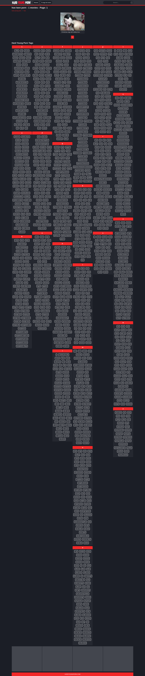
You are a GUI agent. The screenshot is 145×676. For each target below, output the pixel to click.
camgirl (35, 68)
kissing (85, 221)
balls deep (16, 286)
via (117, 296)
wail (118, 326)
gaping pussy (65, 175)
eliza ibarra (37, 321)
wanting (117, 351)
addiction (28, 175)
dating (47, 179)
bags (15, 268)
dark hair (44, 168)
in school (58, 432)
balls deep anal (26, 286)
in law (55, 425)
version (118, 268)
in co (62, 404)
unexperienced (119, 186)
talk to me (117, 71)
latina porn (86, 314)
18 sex (27, 68)
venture (120, 251)
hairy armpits (58, 261)
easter (41, 247)
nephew (84, 507)
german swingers (62, 210)
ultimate (128, 119)
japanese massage (83, 128)
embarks (46, 325)
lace (87, 268)
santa (101, 265)
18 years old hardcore (19, 117)
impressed (67, 390)
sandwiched (106, 258)
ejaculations (46, 303)
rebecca (109, 224)
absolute (18, 147)
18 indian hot (26, 61)
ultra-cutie (119, 126)
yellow (123, 419)
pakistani (108, 71)
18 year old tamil (21, 96)
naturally (79, 476)
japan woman (86, 71)
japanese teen (82, 160)
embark (49, 321)
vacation (118, 226)
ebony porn (46, 272)
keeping (77, 193)
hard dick (66, 325)
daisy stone (47, 154)
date (41, 179)
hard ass (57, 321)
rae (96, 140)
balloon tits (19, 282)
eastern (48, 247)
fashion (65, 124)
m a (75, 351)
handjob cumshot (65, 286)
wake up (123, 333)
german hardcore (62, 200)
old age (78, 590)
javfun (75, 181)
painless (107, 64)
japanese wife (79, 170)
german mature (58, 207)
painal (100, 61)
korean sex (87, 253)
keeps (83, 193)
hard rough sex (59, 342)
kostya (77, 256)
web (122, 382)
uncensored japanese (120, 147)
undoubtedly (126, 168)
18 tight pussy (19, 71)
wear (130, 375)
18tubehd (19, 121)
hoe (25, 10)
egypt (38, 286)
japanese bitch (82, 93)
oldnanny (87, 618)
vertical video (126, 268)
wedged (117, 404)
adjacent (15, 182)
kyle (83, 260)
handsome (58, 293)
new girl (86, 525)
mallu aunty (88, 425)
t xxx (125, 50)
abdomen (17, 136)
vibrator (117, 300)
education (38, 282)
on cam (87, 625)
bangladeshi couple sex (22, 335)
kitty (77, 235)
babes (27, 240)
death (43, 193)
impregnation (58, 390)
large (87, 293)
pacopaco (103, 54)
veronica (128, 265)
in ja (56, 421)
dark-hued (46, 172)
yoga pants (120, 426)
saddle (102, 240)
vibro (123, 300)
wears (123, 379)
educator (46, 282)
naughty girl (78, 490)
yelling (118, 419)
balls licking (18, 293)
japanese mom (87, 135)
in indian (69, 418)
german (57, 196)
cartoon (47, 107)
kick (80, 200)
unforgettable (119, 189)
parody (108, 117)
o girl (76, 551)
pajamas (97, 71)
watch (122, 365)
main (83, 386)
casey (42, 124)
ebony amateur (38, 265)
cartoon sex (47, 117)
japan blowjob (77, 68)
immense (65, 372)
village (118, 318)
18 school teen (19, 68)
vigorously (126, 314)
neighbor (82, 500)
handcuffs (66, 282)
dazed (36, 189)
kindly (76, 207)
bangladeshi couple (22, 332)
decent (41, 196)
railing (95, 143)
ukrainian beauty (123, 108)
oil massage (88, 576)
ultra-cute (129, 122)
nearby (78, 493)
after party (17, 228)
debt (48, 193)
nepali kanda (78, 504)
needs (76, 500)
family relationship (62, 93)
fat (56, 131)
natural (88, 465)
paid (98, 57)
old (88, 586)
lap (83, 293)
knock (75, 242)
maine (88, 386)
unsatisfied (126, 203)
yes (129, 419)
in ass (67, 397)
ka (75, 189)
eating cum (37, 258)
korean (88, 249)
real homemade (99, 196)
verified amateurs (123, 254)
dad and (44, 136)
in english (59, 407)
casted (44, 128)
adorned (15, 186)
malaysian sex (78, 418)
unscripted (119, 207)
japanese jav (82, 124)
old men (86, 604)
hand (58, 279)
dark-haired (38, 172)
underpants (128, 161)
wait (128, 326)
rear (96, 224)
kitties (89, 232)
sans (96, 265)
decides (45, 200)
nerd (90, 507)
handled (56, 289)
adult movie (24, 189)
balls (26, 282)
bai (19, 268)
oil (82, 576)
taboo (121, 54)
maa (90, 351)
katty (84, 189)
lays (80, 328)
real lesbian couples (102, 203)
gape (64, 168)
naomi (82, 462)
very (116, 272)
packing (96, 54)
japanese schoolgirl (82, 149)
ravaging (98, 161)
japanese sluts (87, 152)
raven (104, 161)
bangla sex (17, 321)
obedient (82, 551)
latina (80, 311)
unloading (126, 200)
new (89, 521)
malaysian (86, 411)
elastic (36, 307)
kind (83, 203)
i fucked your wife (63, 354)
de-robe (42, 189)
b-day (16, 240)
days (49, 186)
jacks (87, 50)
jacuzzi (78, 54)
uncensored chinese (123, 140)
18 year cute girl (25, 75)
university (119, 200)
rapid (102, 154)
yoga (127, 423)
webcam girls (118, 393)
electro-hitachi (45, 311)
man (77, 435)
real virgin (96, 217)
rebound (105, 228)
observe (86, 555)
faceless (66, 61)
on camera (78, 629)
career (36, 96)
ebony (44, 261)
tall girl (120, 79)
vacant (128, 222)
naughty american (82, 486)
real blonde (103, 175)
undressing (119, 175)
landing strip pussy (86, 286)
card (43, 93)
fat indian (65, 135)
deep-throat (37, 224)
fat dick (59, 135)
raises (97, 147)
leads (83, 332)
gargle (62, 179)
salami (98, 247)
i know (57, 358)
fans (61, 114)
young (127, 426)
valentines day (127, 237)
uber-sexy (120, 101)
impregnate (58, 386)
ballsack (26, 293)
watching (123, 368)
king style (84, 210)
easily (36, 247)
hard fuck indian (58, 332)
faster (69, 128)
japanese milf (77, 135)
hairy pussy (59, 268)
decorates (36, 203)
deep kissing (46, 214)
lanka (90, 289)
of (81, 565)
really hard (109, 221)
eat (40, 251)
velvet (128, 244)
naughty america (82, 483)
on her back (86, 629)
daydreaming (41, 186)
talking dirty (119, 75)
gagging (57, 150)
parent (97, 114)
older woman (86, 615)
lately (77, 303)
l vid (78, 268)
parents (103, 114)
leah (88, 332)
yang (129, 412)
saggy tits (103, 244)
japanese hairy (82, 117)
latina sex (87, 318)
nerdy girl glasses (85, 511)
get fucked (65, 217)
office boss (79, 572)
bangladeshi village (22, 346)
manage (79, 442)
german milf (68, 207)
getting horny (66, 232)
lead (89, 328)
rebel (99, 228)
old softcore (80, 607)
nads (75, 451)
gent (62, 189)
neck (88, 493)
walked (122, 337)
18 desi (15, 57)
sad (97, 240)
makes (83, 393)
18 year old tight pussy (22, 100)
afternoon (21, 232)
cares (42, 96)
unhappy (128, 189)
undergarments (119, 161)
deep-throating (46, 224)
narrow (88, 462)
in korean (62, 421)
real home (106, 193)
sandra (98, 258)
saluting (103, 251)
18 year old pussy (22, 93)
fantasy (57, 121)
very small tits (118, 289)
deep (49, 203)
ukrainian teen (120, 119)
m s (80, 351)
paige (102, 57)
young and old (119, 430)
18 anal (27, 50)
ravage (103, 158)
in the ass (62, 439)
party (97, 131)
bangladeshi (22, 328)
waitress (123, 330)
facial (66, 64)
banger (15, 307)
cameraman (45, 64)
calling (37, 57)
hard (58, 311)
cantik (36, 86)
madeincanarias (79, 368)
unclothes (118, 150)
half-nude (66, 268)
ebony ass (47, 265)
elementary (40, 318)
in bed (55, 400)
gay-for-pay (62, 186)
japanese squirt (83, 156)
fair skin (63, 75)
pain (108, 57)
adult (17, 189)
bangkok (28, 307)
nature (86, 476)
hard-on (66, 346)
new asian (79, 525)
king (82, 207)
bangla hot (17, 318)
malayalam (79, 407)
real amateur (99, 172)
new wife (79, 543)
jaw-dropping (87, 181)
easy (36, 251)
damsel (48, 158)
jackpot (82, 50)
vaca (123, 222)
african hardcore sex (21, 224)
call (36, 54)
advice (26, 210)
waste (116, 365)
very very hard (128, 289)
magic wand (79, 379)
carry (48, 103)
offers (83, 569)
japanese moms (82, 138)
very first (121, 272)
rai (100, 140)
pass (109, 131)
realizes (96, 221)
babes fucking (22, 244)
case (48, 121)
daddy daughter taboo (40, 150)
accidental (25, 150)
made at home (82, 361)
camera (38, 64)
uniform (120, 193)
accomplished (19, 161)
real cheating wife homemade (103, 179)
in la (68, 421)
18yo (25, 121)
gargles (68, 179)
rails (101, 143)
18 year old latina (21, 89)
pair (103, 68)
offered (77, 569)
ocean (76, 565)
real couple (103, 182)
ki (90, 196)
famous (63, 110)
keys (86, 196)
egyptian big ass (42, 293)
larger (83, 296)
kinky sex (83, 214)
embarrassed (42, 328)
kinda (87, 203)
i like (62, 358)
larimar (78, 300)
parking (102, 117)
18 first (28, 57)
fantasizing (59, 117)
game (68, 150)
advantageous (18, 207)
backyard (16, 265)
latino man (77, 325)
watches (117, 368)
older (88, 611)
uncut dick (127, 158)
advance (18, 203)
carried (42, 103)
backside (25, 261)
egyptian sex (38, 296)
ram (102, 147)
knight (77, 239)
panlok (102, 100)
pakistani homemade (102, 82)
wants (123, 351)
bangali (25, 300)
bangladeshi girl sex (22, 339)
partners (103, 128)
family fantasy (58, 89)
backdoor (28, 258)
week (122, 404)
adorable (28, 182)
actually (22, 172)
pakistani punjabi (102, 86)
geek (69, 186)
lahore (88, 275)
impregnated (66, 386)
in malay (61, 425)
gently (66, 193)
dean (48, 189)
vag (123, 226)
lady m (77, 275)
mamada (85, 428)
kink (90, 210)
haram (67, 307)
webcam (128, 390)
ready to (103, 168)
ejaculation (38, 303)
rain (106, 143)
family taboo (67, 100)
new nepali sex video (82, 535)
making (89, 393)
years (128, 416)
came (41, 61)
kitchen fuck (86, 228)
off (84, 565)
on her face (78, 632)
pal (105, 89)
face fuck (68, 50)
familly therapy (59, 86)
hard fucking (68, 332)
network (80, 518)
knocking (76, 246)
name (82, 458)
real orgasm (98, 207)
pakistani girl (108, 75)
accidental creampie (22, 154)
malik (75, 425)
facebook (56, 57)
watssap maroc (121, 372)
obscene (79, 555)
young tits (128, 440)
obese (88, 551)
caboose (37, 50)
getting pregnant (66, 235)
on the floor (78, 639)
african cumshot (25, 221)
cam (47, 57)
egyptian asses (42, 289)
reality (103, 217)
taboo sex (119, 57)
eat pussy (36, 254)
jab (77, 50)
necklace (76, 497)
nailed (89, 451)
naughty (86, 479)
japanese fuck (82, 103)
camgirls (42, 68)
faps (59, 124)
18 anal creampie (17, 54)
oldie (81, 618)
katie (79, 189)
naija (80, 451)
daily (35, 154)
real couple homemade (103, 186)
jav (83, 174)
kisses (79, 221)
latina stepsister (78, 321)
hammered (58, 275)
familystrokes (67, 107)
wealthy (125, 375)
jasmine (87, 170)
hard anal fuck (62, 314)
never (86, 518)
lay (75, 328)
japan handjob (87, 68)
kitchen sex (77, 232)
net (81, 514)
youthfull (120, 451)
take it (129, 61)
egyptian (44, 286)
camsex (42, 71)
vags (129, 233)
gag (62, 147)
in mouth (68, 425)
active (21, 168)
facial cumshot (66, 68)
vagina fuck (123, 230)
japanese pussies (82, 145)
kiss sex (82, 217)
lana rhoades (80, 282)
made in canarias (78, 365)
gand (62, 158)
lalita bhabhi (80, 279)
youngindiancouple (120, 447)
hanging (56, 296)
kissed (88, 217)
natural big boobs (82, 469)
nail (85, 451)
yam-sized (118, 412)
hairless (56, 258)
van (129, 240)
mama (79, 428)
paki (103, 71)
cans (42, 82)
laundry (84, 325)
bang (21, 296)
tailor (124, 61)
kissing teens (87, 224)
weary (129, 379)
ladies (83, 272)
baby (26, 251)
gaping (57, 175)
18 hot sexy (17, 61)
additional (22, 179)
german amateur (65, 196)
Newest (36, 2)
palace (110, 89)
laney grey (83, 289)
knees (87, 235)
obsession (79, 562)
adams (28, 172)
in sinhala (66, 432)
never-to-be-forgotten (80, 521)
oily (84, 586)
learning (88, 342)
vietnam (128, 307)
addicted (21, 175)
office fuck (86, 572)
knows (89, 246)
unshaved (127, 207)
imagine (59, 372)
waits (129, 330)
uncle (130, 147)
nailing (77, 454)
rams (97, 150)
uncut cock (119, 158)
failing (56, 75)
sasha (105, 272)
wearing (117, 379)
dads (49, 150)
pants (95, 103)
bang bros (27, 296)
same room (99, 254)
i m (63, 361)
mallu (80, 425)
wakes (129, 333)
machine (86, 354)
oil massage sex (80, 579)
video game (128, 303)
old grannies (78, 600)
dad (39, 136)
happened (59, 300)
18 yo (28, 117)
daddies (43, 147)
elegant (38, 314)
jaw (81, 181)
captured (36, 89)
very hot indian (123, 279)
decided (39, 200)
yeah (118, 416)
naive (88, 454)
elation (42, 307)
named (88, 458)
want (129, 344)
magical (87, 379)
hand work (65, 279)
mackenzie (77, 358)
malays (87, 407)
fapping (68, 121)
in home (62, 418)
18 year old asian (21, 86)
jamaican (78, 57)
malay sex (77, 404)
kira (89, 214)
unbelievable (118, 129)
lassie (83, 300)
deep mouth (42, 217)
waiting (117, 330)
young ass (128, 430)
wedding (126, 400)
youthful (129, 447)
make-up (76, 393)
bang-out (18, 300)
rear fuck (101, 224)
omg (83, 622)
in (62, 397)
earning (37, 244)
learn (76, 342)
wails (123, 326)
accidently (26, 158)
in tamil (66, 435)
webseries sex (127, 397)
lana (87, 279)
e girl (37, 237)
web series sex (120, 390)
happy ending (59, 307)
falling (64, 82)
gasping (68, 182)
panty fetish (108, 103)
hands (69, 289)
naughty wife (87, 490)
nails (83, 454)
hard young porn (16, 10)
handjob (56, 286)
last (88, 300)
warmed (126, 354)
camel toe (48, 61)
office (88, 569)
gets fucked (67, 224)
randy (97, 154)
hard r (69, 339)
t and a (119, 50)
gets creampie (58, 224)
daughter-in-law (46, 182)
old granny (87, 600)
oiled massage (79, 583)
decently (48, 196)
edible (47, 279)
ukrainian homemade (123, 115)
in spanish (59, 435)
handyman (66, 293)
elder (48, 307)
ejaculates (45, 300)
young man (118, 437)
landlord (76, 289)
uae (117, 98)
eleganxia (45, 314)
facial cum (57, 68)
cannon (48, 79)
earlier (43, 240)
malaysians (88, 418)
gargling (56, 182)
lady (89, 272)
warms (123, 358)
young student (119, 440)
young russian (127, 437)
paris (109, 114)
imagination (68, 368)
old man (79, 604)
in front (66, 407)
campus (49, 68)
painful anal (99, 64)
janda (88, 61)
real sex (107, 210)
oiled (88, 579)
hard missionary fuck (59, 339)
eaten (43, 254)
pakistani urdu (98, 89)
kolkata (81, 249)
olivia (78, 622)
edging (42, 279)
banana (15, 296)
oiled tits (87, 583)
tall (130, 75)
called (47, 54)
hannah (69, 296)
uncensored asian (123, 136)
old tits (87, 607)
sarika (100, 272)
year (123, 416)
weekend (129, 404)
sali (103, 247)
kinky (76, 214)
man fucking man (85, 435)
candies (36, 79)
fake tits (66, 79)
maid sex (77, 386)
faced (62, 57)
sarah (96, 268)
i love (67, 358)
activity (27, 168)
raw (109, 161)
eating (48, 254)
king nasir (76, 210)
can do (35, 75)
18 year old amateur (22, 82)
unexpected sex (123, 182)
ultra (123, 122)
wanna (124, 344)
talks (125, 75)
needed (89, 497)
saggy (96, 244)
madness (88, 368)
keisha (89, 193)
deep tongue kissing (42, 221)
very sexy (128, 282)
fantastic (66, 117)
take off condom (119, 64)
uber (121, 98)
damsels (36, 161)
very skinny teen (123, 286)
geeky (57, 189)
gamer (55, 154)
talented (128, 68)
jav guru (76, 177)
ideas (61, 368)
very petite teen (119, 282)
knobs (88, 239)
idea (64, 365)
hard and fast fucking (62, 318)
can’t (41, 86)
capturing (43, 89)
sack (110, 237)
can (48, 71)
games (69, 154)
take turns (128, 64)
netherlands (88, 514)
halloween (59, 272)
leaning (83, 339)
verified (126, 251)
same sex (107, 254)
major (76, 390)
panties (108, 100)
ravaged (109, 158)
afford (28, 214)
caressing (45, 100)
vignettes (119, 314)
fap (62, 121)
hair (55, 251)
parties (109, 124)
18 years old (22, 114)
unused (123, 214)
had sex (57, 247)
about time (25, 143)
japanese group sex (82, 114)
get (70, 214)
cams (36, 71)
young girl (127, 433)
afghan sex (25, 217)
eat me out (47, 251)
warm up (119, 354)
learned (82, 342)
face (62, 50)
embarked (38, 325)
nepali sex (77, 507)
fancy (69, 110)
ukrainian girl (123, 112)
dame (36, 158)
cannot (37, 82)
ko (76, 249)
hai (68, 247)
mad (84, 358)
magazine (79, 375)
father (66, 138)
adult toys (17, 193)
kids (85, 200)
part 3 (96, 124)
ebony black (37, 268)
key (81, 196)
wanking (117, 344)
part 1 (102, 121)
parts (109, 128)
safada (108, 240)
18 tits (26, 71)
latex (88, 307)
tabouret (127, 57)
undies (118, 168)
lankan (78, 293)
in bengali (62, 400)
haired (68, 251)
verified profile (119, 265)
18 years (27, 103)
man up (79, 439)
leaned (77, 339)
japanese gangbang (82, 107)
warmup (129, 358)
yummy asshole (123, 454)
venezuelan (127, 247)
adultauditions (25, 193)
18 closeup (28, 54)
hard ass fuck (65, 321)
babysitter (15, 258)
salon (108, 247)
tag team (117, 61)
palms (97, 96)
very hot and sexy (126, 275)
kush (88, 256)
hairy (62, 258)
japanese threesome (82, 163)
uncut (127, 154)
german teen (57, 214)
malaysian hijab (82, 414)
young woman (123, 444)
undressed (119, 172)
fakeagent (57, 82)
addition (15, 179)
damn (41, 158)
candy (42, 79)
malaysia (78, 411)
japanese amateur (82, 86)
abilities (18, 140)
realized (109, 217)
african (16, 221)
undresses (127, 172)
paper (106, 107)
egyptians (46, 296)
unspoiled (127, 210)
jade (84, 54)
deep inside (37, 214)
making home (78, 397)
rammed (108, 147)
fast (65, 128)
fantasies (67, 114)
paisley (108, 68)
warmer (117, 358)
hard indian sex (62, 335)
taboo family (128, 54)
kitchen (78, 228)
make (81, 390)
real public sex (107, 207)
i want (68, 361)
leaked (82, 335)
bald (21, 272)
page (110, 54)
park (96, 117)
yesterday (120, 423)
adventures (19, 210)
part (97, 121)
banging (21, 307)
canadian (48, 75)
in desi (67, 404)
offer (89, 565)
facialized (63, 71)
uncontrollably (127, 150)
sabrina (105, 237)
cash (48, 124)
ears (48, 244)
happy (58, 303)
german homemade (62, 203)
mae (86, 372)
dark (38, 168)
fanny (56, 114)
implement (66, 382)
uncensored (123, 133)
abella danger (25, 136)
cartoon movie (38, 117)
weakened (117, 375)
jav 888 (88, 174)
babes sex (19, 251)
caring (36, 103)
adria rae (27, 186)
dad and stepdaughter (42, 143)
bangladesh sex (26, 325)
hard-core (59, 346)
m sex (84, 351)
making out (80, 400)
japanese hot (87, 121)
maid (87, 382)
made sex (88, 365)
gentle (67, 189)
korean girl (78, 253)
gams (57, 158)
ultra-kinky (127, 126)
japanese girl (82, 110)
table (130, 50)
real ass (107, 172)
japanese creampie (83, 100)
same (109, 251)
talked (124, 71)
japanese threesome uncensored (82, 167)
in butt (69, 400)
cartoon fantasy (42, 114)
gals (63, 150)
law (90, 325)
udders (127, 101)
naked (77, 458)
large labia (77, 296)
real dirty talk (98, 189)
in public (59, 428)
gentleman (59, 193)
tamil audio (118, 86)
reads (97, 168)
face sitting (67, 54)
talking (130, 71)
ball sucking (18, 279)
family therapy (57, 107)
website (120, 400)
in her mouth (58, 414)
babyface (17, 254)
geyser (62, 239)
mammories (86, 432)
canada (41, 75)
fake (68, 75)
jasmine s (77, 174)
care (48, 93)
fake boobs (59, 79)
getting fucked (65, 228)
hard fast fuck (58, 328)
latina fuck (78, 314)
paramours (107, 110)
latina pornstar (79, 318)
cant (48, 82)
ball (18, 275)
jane (75, 64)
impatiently (58, 382)
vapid (123, 244)
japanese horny (78, 121)
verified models (123, 261)
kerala (76, 196)
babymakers (25, 254)
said (109, 244)
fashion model (57, 128)
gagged (68, 147)
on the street (82, 643)
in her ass (66, 411)
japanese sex (77, 152)
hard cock (58, 325)
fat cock (67, 131)
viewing (123, 311)
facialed (56, 71)
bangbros (18, 303)
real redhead (99, 210)
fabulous (56, 50)
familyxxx (56, 110)
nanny (76, 462)
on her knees (86, 632)
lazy (84, 328)
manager (86, 442)
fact (69, 71)
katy (89, 189)
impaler (66, 375)
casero (37, 124)
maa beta (79, 354)
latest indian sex (80, 307)
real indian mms (103, 200)
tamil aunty (123, 89)
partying (103, 131)
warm (129, 351)
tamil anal (127, 82)
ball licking (24, 275)
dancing (36, 165)
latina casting (87, 311)
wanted (127, 347)
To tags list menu (46, 2)
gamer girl (62, 154)
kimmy (77, 203)
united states (128, 196)
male (75, 421)
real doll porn (107, 189)
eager (47, 237)
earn (49, 240)
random (108, 150)
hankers (62, 296)
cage (42, 50)
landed (76, 286)
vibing (121, 296)
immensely (59, 375)
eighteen (38, 300)
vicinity (129, 300)
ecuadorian (46, 275)
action (16, 168)
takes (116, 68)
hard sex (67, 342)
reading (109, 165)
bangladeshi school (22, 342)
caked (48, 50)
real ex (99, 193)
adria (21, 186)
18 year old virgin (18, 103)
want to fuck (120, 347)
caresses (38, 100)
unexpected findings (123, 179)
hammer (66, 272)
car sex (37, 93)
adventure (27, 207)
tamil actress (119, 82)
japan (80, 64)
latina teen (88, 321)
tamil (126, 79)
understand (119, 165)
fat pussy (59, 138)
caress (48, 96)
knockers (88, 242)
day (35, 186)
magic (86, 375)
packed (109, 50)
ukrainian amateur (127, 105)
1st (26, 128)
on (87, 622)
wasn (129, 361)
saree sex (108, 268)
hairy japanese (58, 265)
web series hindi (123, 386)
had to (63, 247)
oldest (76, 618)
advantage (25, 203)
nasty (76, 465)
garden (56, 179)
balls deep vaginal (22, 289)
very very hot (118, 293)
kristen (83, 256)
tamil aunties (127, 86)
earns (43, 244)
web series (129, 382)
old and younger (79, 597)
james (76, 61)
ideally (55, 368)
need (83, 497)
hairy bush (67, 261)
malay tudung (86, 404)
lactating (77, 272)
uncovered (120, 154)
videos (117, 307)
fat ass (61, 131)
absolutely (25, 147)
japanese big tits (82, 89)
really (102, 221)
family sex (67, 96)
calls (42, 57)
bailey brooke (26, 268)
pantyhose (100, 107)
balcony (15, 272)
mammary (78, 432)
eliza (46, 318)
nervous (76, 514)
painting (97, 68)
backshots (18, 261)
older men (78, 615)
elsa (43, 321)
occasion (86, 562)
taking (122, 68)
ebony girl (37, 272)
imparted (58, 379)
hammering (66, 275)
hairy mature (67, 265)
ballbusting (26, 279)
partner (97, 128)
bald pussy (27, 272)
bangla (17, 311)
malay (86, 400)
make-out (88, 390)
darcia (48, 165)
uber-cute (127, 98)
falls (69, 82)
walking (129, 337)
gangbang (57, 165)
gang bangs (58, 161)
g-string (57, 147)
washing (123, 361)
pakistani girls (103, 79)
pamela (108, 96)
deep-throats (42, 228)
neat (83, 493)
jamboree (86, 57)
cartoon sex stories (40, 121)
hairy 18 (68, 258)
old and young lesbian (83, 593)
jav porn (83, 177)
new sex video (86, 539)
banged (26, 303)
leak (77, 335)
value (117, 240)
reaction (97, 165)
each (42, 237)
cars (36, 107)
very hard (128, 272)
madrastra (80, 372)
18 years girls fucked (21, 110)
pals (102, 96)
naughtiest (79, 479)
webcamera (128, 393)
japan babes (87, 64)
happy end (65, 303)
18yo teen (26, 124)
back (22, 258)
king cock (87, 207)
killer (89, 200)
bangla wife (16, 325)
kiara (75, 200)
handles (63, 289)
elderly (37, 311)
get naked (63, 221)
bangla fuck (18, 314)
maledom (88, 421)
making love (87, 397)
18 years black (22, 107)
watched (128, 365)
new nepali (82, 532)
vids (123, 307)
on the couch (86, 636)
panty (101, 103)
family (67, 86)
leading (78, 332)
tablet (115, 54)
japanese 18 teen (82, 79)
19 (17, 128)
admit (21, 182)
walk (117, 337)
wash (117, 361)
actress (16, 172)
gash (62, 182)
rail (104, 140)
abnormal (25, 140)
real (109, 168)
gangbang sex (66, 165)
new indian (79, 528)
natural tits (87, 472)
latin (75, 311)
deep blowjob (38, 210)
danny (42, 165)
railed (108, 140)
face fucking (58, 54)
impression (58, 393)
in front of (58, 411)
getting (57, 228)
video (120, 303)
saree (101, 268)
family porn (67, 89)
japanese (86, 75)
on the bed (78, 636)
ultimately (117, 122)
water (130, 368)
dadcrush (35, 147)
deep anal (38, 207)
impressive (66, 393)
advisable (16, 214)
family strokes (58, 100)
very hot (117, 275)
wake (116, 333)
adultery (27, 196)
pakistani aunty (98, 75)
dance (42, 161)
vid (116, 303)
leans (88, 339)
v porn (117, 222)
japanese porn (82, 142)
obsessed (86, 558)
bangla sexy (26, 321)
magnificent (80, 382)
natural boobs (78, 472)
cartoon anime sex (42, 110)
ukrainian (117, 105)
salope (97, 251)
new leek (86, 528)
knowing (83, 246)
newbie (86, 543)
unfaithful (128, 186)
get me (56, 221)
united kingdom (118, 196)
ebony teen (38, 275)
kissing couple (78, 224)
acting (26, 165)
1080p (16, 50)
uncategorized (128, 129)
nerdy (76, 511)
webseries (118, 397)
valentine (118, 237)
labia (82, 268)
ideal (69, 365)
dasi (37, 179)
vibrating (128, 296)
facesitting (59, 64)
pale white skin (105, 93)
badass (28, 265)
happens (66, 300)
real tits (107, 214)
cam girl (36, 61)
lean (88, 335)
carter (41, 107)
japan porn (78, 71)
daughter (36, 182)
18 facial (22, 57)
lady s (82, 275)
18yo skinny (18, 124)
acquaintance (19, 165)
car (49, 89)
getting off (57, 235)
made (89, 358)
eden (36, 279)
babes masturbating (22, 247)
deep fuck (47, 210)
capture (47, 86)
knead (82, 235)
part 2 (107, 121)
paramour (98, 110)
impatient (65, 379)
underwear (127, 165)
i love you (57, 361)
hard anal (64, 311)
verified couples (123, 258)
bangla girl (26, 314)
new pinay (77, 539)
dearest (37, 193)
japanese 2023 (83, 82)
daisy (40, 154)
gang (67, 158)
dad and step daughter (42, 140)
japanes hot (79, 75)
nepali (89, 500)
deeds (43, 203)
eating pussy (46, 258)
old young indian (80, 611)
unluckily (119, 203)
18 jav (18, 64)
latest (87, 303)
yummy (127, 451)
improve (58, 397)
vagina (128, 226)
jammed (83, 61)
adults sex (28, 200)
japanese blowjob (82, 96)
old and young (86, 590)
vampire (123, 240)
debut (35, 196)
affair (23, 214)
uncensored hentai (123, 143)
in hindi (55, 418)
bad (22, 265)
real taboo (99, 214)
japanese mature (82, 131)
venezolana (119, 247)
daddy (49, 147)
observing (78, 558)
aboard (18, 143)
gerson (65, 214)
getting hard (57, 232)
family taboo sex (62, 103)
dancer (48, 161)
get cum (58, 217)
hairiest (57, 254)
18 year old (22, 79)
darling (49, 175)
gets (69, 221)
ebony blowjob (46, 268)
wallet (122, 340)
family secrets (58, 96)
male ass (81, 421)
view (117, 311)
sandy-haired (99, 261)
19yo (21, 128)
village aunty (126, 318)
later (82, 303)
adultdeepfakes (18, 196)
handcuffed (59, 282)
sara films (108, 265)
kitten (84, 232)
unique (126, 193)
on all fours (79, 625)
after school (26, 228)
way (128, 372)
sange (107, 261)
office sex (76, 576)
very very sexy (128, 293)
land (87, 282)
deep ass (46, 207)
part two (102, 124)
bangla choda (24, 311)
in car (56, 404)
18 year (16, 75)
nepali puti (87, 504)
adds (29, 179)
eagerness (37, 240)
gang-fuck (66, 161)
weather (116, 382)
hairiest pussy (65, 254)
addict (14, 175)
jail (88, 54)
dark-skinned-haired (39, 175)
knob (82, 239)
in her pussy (67, 414)
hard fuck (67, 328)
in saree (66, 428)
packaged (102, 50)
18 (21, 50)
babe (21, 240)
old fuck (88, 597)
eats (39, 261)
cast (39, 128)
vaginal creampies (120, 233)
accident (18, 150)
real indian (108, 196)
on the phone (86, 639)
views (128, 311)
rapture (108, 154)
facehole (59, 61)
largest (89, 296)
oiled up (78, 586)
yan (124, 412)
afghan (18, 217)
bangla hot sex (26, 318)
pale (98, 93)
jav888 (89, 177)
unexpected (127, 175)
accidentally (18, 158)
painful (105, 61)
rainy (110, 143)
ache (26, 161)
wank (128, 340)
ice (60, 365)
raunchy (96, 158)
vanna (117, 244)
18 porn (25, 64)
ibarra (55, 365)
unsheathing (119, 210)
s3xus (98, 237)
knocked (82, 242)
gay (55, 186)
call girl (41, 54)
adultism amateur (18, 200)
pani (97, 100)
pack (96, 50)
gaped (69, 168)
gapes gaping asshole (62, 172)
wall (118, 340)
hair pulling (62, 251)
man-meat (86, 439)
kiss (76, 217)
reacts (103, 165)
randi (102, 150)
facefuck (68, 57)
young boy (119, 433)
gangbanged (57, 168)
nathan (82, 465)
